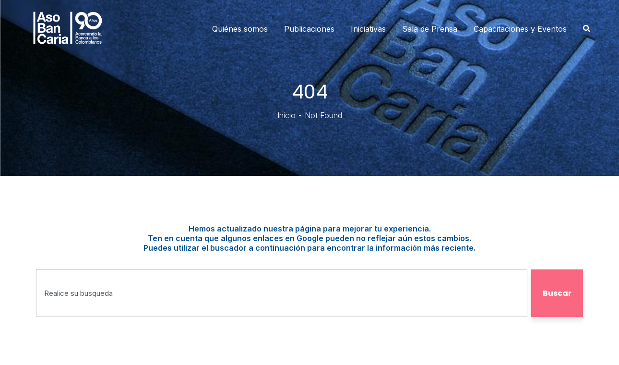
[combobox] (281, 293)
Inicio (286, 115)
